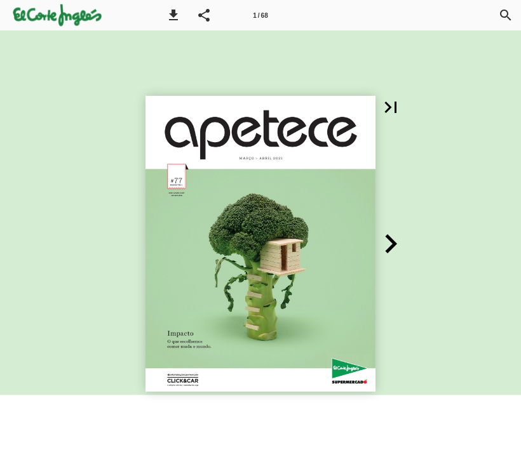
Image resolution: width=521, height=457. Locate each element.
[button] (173, 15)
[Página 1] (260, 15)
